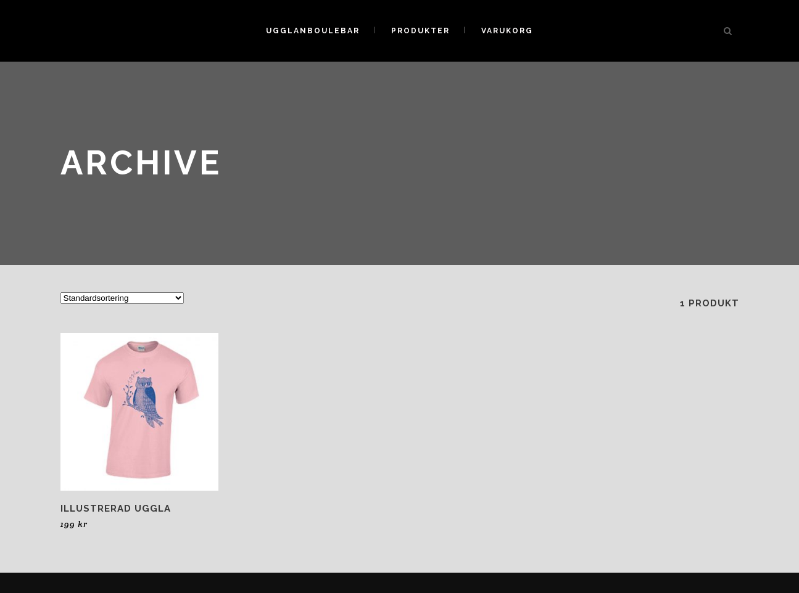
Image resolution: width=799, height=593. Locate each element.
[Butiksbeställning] (122, 298)
